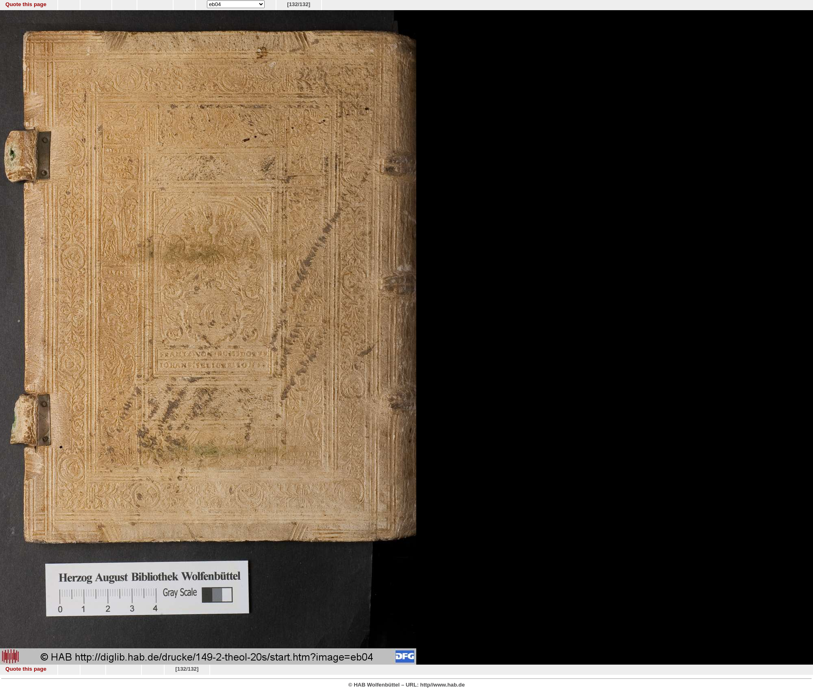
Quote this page (25, 4)
